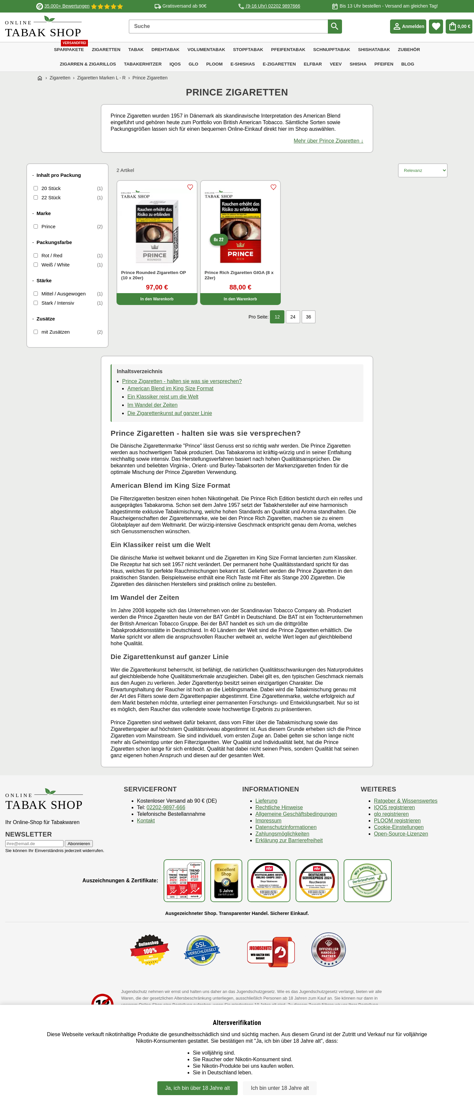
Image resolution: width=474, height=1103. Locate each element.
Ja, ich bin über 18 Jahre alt (197, 1088)
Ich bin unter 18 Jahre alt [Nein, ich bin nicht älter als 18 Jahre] (280, 1088)
